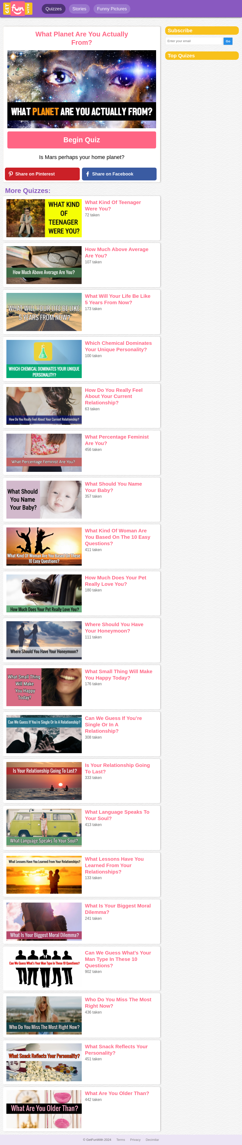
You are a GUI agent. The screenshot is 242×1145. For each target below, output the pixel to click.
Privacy (135, 1140)
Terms (120, 1140)
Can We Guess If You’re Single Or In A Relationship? (113, 724)
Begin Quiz (81, 140)
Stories (79, 8)
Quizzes (54, 8)
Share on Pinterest (35, 174)
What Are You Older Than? (117, 1093)
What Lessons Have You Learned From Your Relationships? (114, 865)
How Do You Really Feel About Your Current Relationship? (114, 396)
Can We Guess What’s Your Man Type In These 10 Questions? (118, 959)
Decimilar (152, 1140)
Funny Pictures (112, 8)
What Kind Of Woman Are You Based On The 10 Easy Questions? (117, 537)
